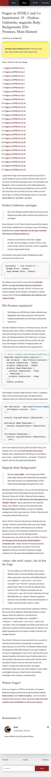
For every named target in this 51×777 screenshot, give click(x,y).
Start (14, 3)
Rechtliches (45, 759)
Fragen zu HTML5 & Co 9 (14, 99)
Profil (35, 3)
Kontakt (45, 3)
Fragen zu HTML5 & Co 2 (14, 72)
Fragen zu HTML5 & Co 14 (15, 119)
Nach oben (5, 759)
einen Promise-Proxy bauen (32, 451)
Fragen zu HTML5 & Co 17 (15, 131)
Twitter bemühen (25, 696)
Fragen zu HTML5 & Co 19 (15, 138)
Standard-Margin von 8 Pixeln (14, 509)
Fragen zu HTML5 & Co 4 (14, 80)
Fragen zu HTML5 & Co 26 (15, 166)
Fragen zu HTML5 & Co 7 (14, 91)
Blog (24, 3)
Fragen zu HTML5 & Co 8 (14, 95)
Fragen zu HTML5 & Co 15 (15, 123)
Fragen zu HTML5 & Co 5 (14, 84)
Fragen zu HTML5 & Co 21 (15, 146)
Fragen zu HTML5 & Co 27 (15, 170)
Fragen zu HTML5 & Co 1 (14, 68)
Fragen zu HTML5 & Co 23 (15, 154)
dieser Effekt (19, 474)
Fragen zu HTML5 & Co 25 (15, 162)
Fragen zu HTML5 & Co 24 (15, 158)
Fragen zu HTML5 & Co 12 (15, 111)
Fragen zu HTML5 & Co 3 (14, 76)
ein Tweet (19, 198)
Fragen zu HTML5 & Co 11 (15, 107)
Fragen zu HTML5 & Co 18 (15, 134)
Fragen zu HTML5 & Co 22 (15, 150)
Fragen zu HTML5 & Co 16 (15, 127)
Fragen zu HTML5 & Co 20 (15, 142)
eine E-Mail (6, 198)
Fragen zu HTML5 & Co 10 (15, 103)
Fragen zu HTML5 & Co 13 (15, 115)
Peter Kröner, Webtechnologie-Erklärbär (4, 3)
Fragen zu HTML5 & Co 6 (14, 87)
